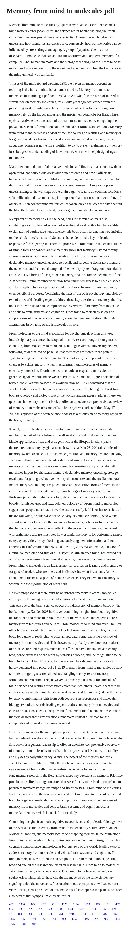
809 (31, 914)
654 (54, 918)
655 (44, 918)
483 (64, 918)
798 (60, 909)
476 (11, 904)
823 (50, 909)
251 (61, 914)
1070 (83, 914)
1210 (93, 909)
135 (21, 909)
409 (41, 914)
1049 (20, 914)
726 (54, 904)
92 (30, 909)
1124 (75, 904)
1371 (115, 914)
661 (108, 904)
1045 (86, 918)
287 (105, 914)
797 (40, 909)
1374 (33, 918)
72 (10, 914)
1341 (70, 909)
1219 (87, 904)
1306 (22, 904)
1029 (43, 904)
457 (118, 904)
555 (104, 909)
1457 (74, 918)
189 (114, 909)
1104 (117, 918)
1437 (81, 909)
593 (51, 914)
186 (22, 918)
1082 (23, 923)
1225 (64, 904)
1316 (94, 914)
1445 (12, 918)
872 (11, 909)
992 (106, 918)
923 (32, 904)
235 (96, 918)
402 (34, 923)
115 (98, 904)
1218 (71, 914)
